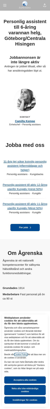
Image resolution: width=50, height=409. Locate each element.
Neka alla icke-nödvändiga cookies (25, 390)
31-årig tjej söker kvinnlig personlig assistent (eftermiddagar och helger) (25, 165)
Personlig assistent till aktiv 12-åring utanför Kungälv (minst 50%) (25, 187)
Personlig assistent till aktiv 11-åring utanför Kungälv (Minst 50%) (25, 206)
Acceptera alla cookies (25, 380)
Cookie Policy (20, 354)
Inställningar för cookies (25, 400)
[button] (44, 5)
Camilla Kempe (25, 121)
